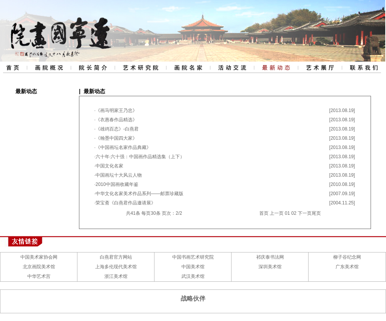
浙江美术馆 (116, 276)
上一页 (277, 213)
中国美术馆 (193, 266)
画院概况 (48, 67)
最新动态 (276, 67)
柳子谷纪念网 (347, 257)
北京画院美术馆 (39, 266)
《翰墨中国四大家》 (116, 138)
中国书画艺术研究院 (193, 257)
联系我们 (364, 67)
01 (287, 213)
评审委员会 (188, 67)
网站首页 (13, 67)
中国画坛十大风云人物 (119, 175)
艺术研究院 (140, 67)
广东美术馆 (347, 266)
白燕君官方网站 (116, 257)
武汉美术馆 (193, 276)
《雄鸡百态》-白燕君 (117, 129)
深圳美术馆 (270, 266)
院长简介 (92, 67)
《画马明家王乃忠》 (116, 110)
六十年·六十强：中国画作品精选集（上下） (140, 156)
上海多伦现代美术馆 (116, 266)
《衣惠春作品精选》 (116, 119)
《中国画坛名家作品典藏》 (123, 147)
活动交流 (232, 67)
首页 (264, 213)
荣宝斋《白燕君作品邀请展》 (126, 203)
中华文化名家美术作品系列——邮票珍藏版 (139, 193)
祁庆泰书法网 (270, 257)
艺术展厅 (320, 67)
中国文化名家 (109, 166)
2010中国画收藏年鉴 (117, 184)
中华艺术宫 (38, 276)
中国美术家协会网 (38, 257)
